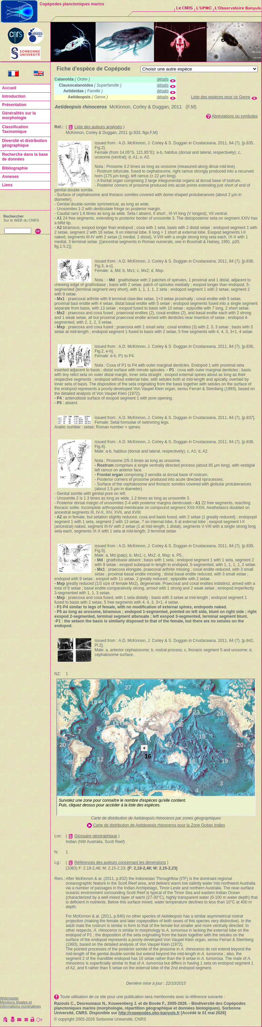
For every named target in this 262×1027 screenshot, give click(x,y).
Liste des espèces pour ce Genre (220, 97)
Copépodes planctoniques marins (72, 4)
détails (163, 79)
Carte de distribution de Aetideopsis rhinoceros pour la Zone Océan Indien (159, 825)
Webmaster (9, 998)
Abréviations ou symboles (235, 116)
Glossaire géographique (95, 836)
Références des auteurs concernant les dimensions (120, 862)
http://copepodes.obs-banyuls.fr (149, 1013)
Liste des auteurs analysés (98, 127)
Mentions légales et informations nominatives (20, 1004)
